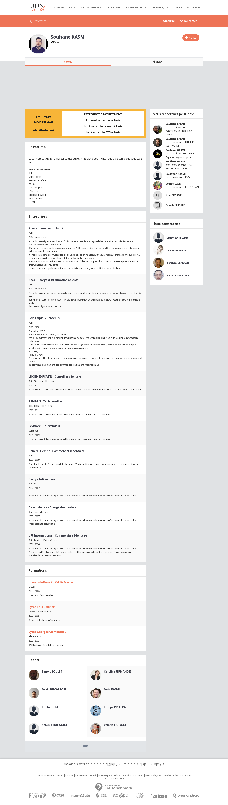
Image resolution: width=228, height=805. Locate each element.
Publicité (69, 775)
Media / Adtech (91, 7)
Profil (68, 61)
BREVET (43, 129)
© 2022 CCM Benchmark (114, 778)
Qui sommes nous (45, 775)
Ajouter (193, 37)
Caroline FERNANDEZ (118, 671)
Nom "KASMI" (174, 195)
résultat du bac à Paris (105, 120)
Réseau (157, 61)
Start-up (114, 7)
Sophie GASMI (174, 183)
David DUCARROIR (54, 689)
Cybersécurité (136, 7)
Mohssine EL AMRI (177, 238)
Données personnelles (109, 775)
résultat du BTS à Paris (105, 132)
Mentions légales (153, 775)
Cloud (177, 7)
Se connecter (188, 21)
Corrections (185, 775)
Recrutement (81, 775)
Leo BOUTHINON (176, 250)
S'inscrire (169, 21)
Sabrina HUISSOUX (54, 725)
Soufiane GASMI (175, 150)
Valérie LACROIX (115, 725)
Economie (193, 7)
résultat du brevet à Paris (105, 126)
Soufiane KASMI (175, 123)
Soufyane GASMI (175, 174)
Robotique (160, 7)
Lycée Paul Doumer (41, 607)
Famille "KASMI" (175, 205)
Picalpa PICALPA (115, 707)
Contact (59, 775)
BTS (52, 129)
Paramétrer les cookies (132, 775)
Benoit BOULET (52, 671)
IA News (59, 7)
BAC (35, 129)
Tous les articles (170, 775)
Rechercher (39, 21)
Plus (85, 746)
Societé (92, 775)
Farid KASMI (112, 689)
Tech (72, 7)
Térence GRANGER (178, 263)
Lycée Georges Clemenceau (47, 632)
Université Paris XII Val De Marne (50, 582)
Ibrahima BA (50, 707)
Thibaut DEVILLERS (178, 275)
